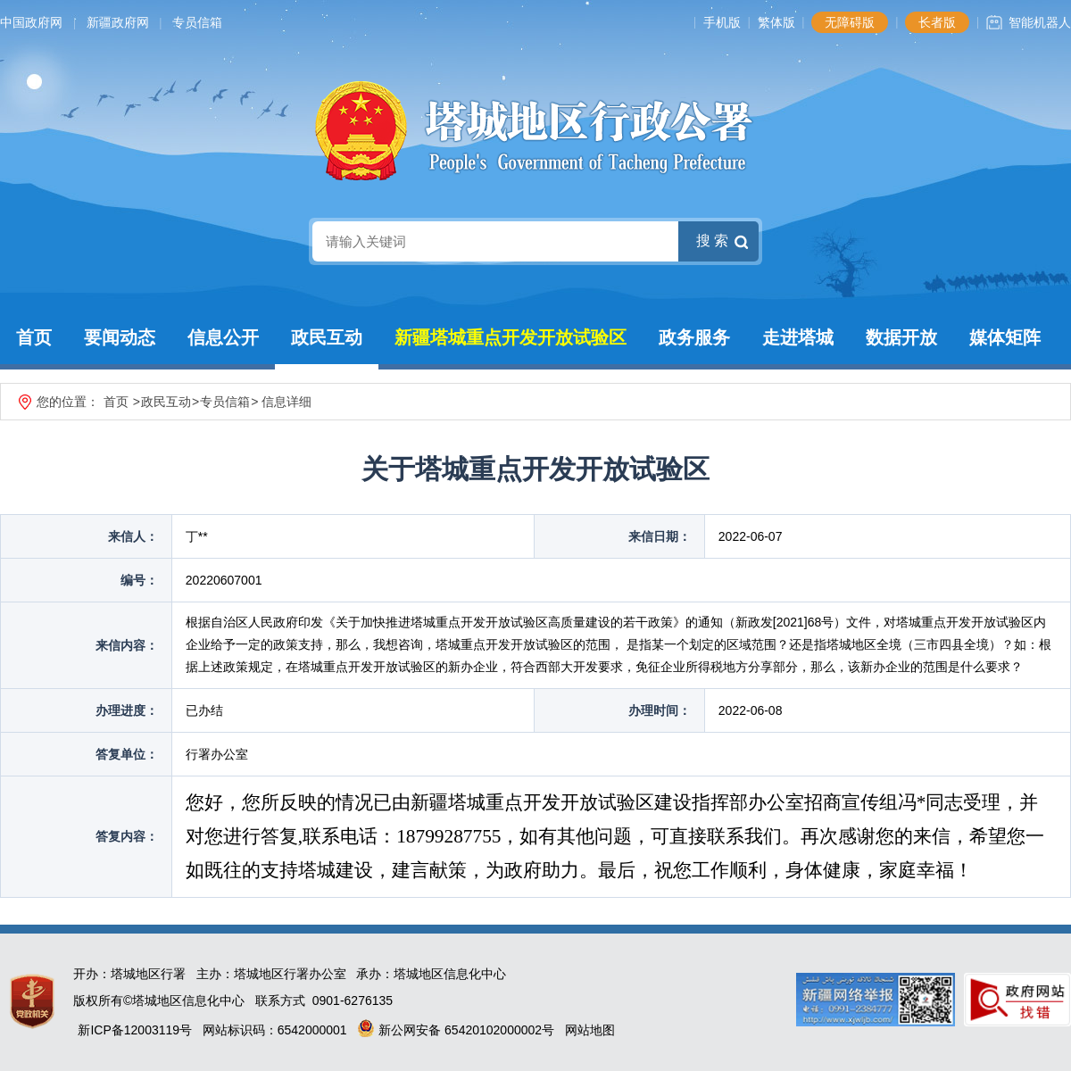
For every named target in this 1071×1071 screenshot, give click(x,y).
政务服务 (694, 337)
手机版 (722, 22)
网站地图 (590, 1030)
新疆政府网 (118, 22)
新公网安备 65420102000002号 (455, 1030)
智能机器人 (1040, 22)
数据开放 (901, 337)
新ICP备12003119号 (135, 1030)
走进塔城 (798, 337)
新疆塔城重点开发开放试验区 (510, 337)
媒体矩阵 (1005, 337)
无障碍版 (850, 22)
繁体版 (776, 22)
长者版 (937, 22)
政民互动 (326, 337)
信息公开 (223, 337)
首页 (34, 337)
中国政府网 (31, 22)
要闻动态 (119, 337)
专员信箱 (197, 22)
